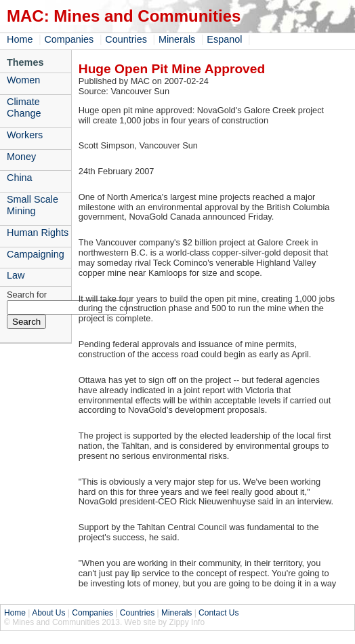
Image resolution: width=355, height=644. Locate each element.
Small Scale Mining (32, 205)
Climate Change (24, 107)
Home (20, 39)
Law (15, 275)
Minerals (177, 39)
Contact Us (218, 613)
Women (23, 80)
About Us (48, 613)
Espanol (224, 39)
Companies (68, 39)
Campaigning (35, 254)
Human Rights (37, 232)
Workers (25, 134)
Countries (126, 39)
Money (21, 156)
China (20, 177)
